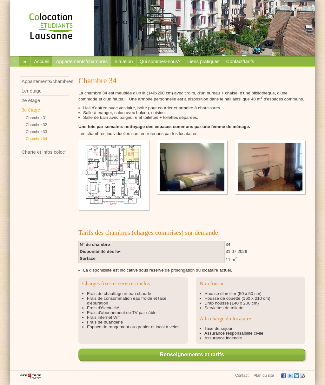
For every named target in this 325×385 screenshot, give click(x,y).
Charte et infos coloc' (44, 152)
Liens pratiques (203, 61)
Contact (242, 375)
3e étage (31, 109)
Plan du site (264, 375)
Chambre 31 (36, 118)
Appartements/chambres (82, 61)
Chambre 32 (36, 125)
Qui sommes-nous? (160, 61)
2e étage (31, 100)
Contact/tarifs (240, 61)
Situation (123, 61)
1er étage (32, 90)
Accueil (41, 61)
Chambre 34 (36, 139)
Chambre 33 (36, 132)
